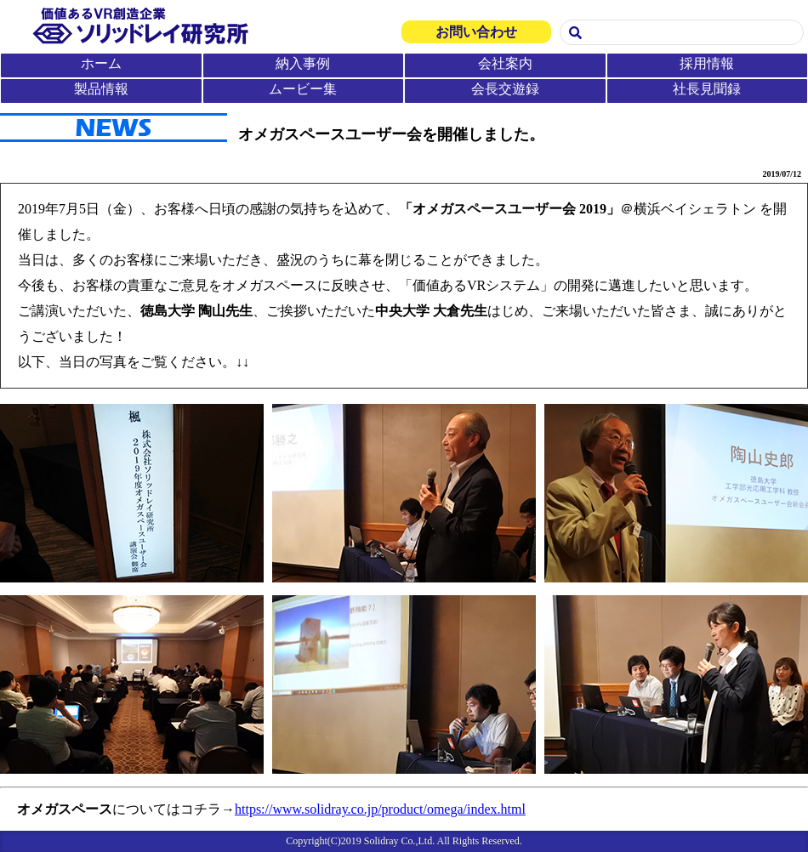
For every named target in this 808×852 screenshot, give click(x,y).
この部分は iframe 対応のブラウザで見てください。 (404, 52)
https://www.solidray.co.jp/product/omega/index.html (380, 809)
